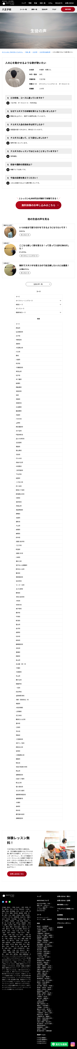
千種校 (18, 668)
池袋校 (18, 518)
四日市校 (19, 692)
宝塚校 (18, 751)
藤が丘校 (19, 680)
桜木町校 (19, 581)
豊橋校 (18, 652)
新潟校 (18, 621)
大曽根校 (19, 672)
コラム (50, 3)
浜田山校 (19, 506)
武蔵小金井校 (20, 541)
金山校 (18, 660)
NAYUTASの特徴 (41, 903)
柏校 (17, 395)
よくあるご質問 (41, 909)
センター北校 (20, 585)
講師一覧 (34, 9)
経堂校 (18, 478)
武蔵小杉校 (19, 553)
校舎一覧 (42, 3)
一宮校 (18, 688)
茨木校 (18, 731)
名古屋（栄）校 (21, 664)
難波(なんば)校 (20, 719)
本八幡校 (19, 379)
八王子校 (6, 9)
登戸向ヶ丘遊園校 (21, 565)
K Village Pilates (41, 1041)
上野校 (18, 423)
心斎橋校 (19, 711)
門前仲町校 (19, 435)
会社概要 (60, 927)
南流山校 (19, 371)
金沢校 (18, 628)
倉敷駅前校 (19, 775)
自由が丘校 (19, 462)
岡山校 (18, 771)
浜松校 (18, 648)
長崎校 (18, 806)
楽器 (44, 919)
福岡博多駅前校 (21, 795)
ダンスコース (20, 308)
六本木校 (19, 419)
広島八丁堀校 (20, 779)
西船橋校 (19, 387)
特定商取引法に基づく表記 (65, 919)
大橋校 (18, 802)
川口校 (18, 352)
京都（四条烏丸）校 (22, 700)
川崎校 (18, 557)
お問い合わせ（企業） (64, 900)
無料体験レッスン (62, 905)
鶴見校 (18, 593)
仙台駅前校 (19, 332)
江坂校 (18, 727)
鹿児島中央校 (20, 814)
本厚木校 (19, 605)
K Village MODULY (42, 1043)
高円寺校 (19, 502)
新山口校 (19, 783)
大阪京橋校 (19, 708)
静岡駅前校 (19, 644)
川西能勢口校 (20, 755)
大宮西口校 (19, 348)
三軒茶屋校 (19, 470)
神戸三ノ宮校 (20, 743)
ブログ (54, 9)
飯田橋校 (19, 411)
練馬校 (18, 534)
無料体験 (68, 9)
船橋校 (18, 383)
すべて (18, 297)
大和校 (18, 601)
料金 (35, 3)
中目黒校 (19, 466)
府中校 (18, 537)
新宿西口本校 (20, 494)
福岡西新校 (19, 798)
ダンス (39, 919)
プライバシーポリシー (64, 923)
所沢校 (18, 363)
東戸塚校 (19, 609)
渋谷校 (18, 454)
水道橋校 (19, 407)
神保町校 (19, 403)
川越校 (18, 360)
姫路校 (18, 759)
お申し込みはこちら (17, 874)
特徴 (30, 3)
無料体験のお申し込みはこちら (38, 205)
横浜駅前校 (19, 577)
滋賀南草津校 (20, 696)
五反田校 (19, 443)
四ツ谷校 (19, 486)
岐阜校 (18, 640)
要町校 (18, 522)
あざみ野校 (19, 589)
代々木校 (19, 458)
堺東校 (18, 735)
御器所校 (19, 684)
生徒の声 (44, 9)
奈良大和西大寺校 (21, 767)
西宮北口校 (19, 747)
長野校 (18, 632)
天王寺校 (19, 715)
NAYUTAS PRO (41, 910)
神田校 (18, 399)
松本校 (18, 636)
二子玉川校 (19, 482)
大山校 (18, 526)
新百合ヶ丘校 (20, 569)
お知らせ (46, 905)
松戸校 (18, 375)
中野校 (18, 498)
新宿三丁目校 (20, 490)
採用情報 (60, 915)
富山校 (18, 624)
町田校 (18, 549)
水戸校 (18, 336)
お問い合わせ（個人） (64, 896)
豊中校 (18, 723)
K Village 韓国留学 (42, 1039)
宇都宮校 (19, 340)
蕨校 (17, 356)
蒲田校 (18, 447)
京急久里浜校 (20, 597)
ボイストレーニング (42, 917)
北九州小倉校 (20, 791)
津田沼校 (19, 391)
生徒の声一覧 (38, 284)
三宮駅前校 (19, 739)
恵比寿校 (19, 450)
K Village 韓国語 (41, 1037)
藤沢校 (18, 613)
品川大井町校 (20, 439)
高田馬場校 (19, 510)
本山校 (18, 676)
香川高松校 (19, 787)
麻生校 (18, 328)
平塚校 (18, 617)
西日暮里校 (19, 427)
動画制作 (49, 919)
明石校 (18, 763)
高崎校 (18, 344)
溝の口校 (19, 561)
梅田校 (18, 704)
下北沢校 (19, 474)
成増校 (18, 530)
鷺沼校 (18, 573)
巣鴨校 (18, 514)
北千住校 (19, 431)
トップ (24, 3)
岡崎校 (18, 656)
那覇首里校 (19, 818)
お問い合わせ (69, 3)
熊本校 (18, 810)
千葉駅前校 (19, 367)
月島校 (18, 415)
